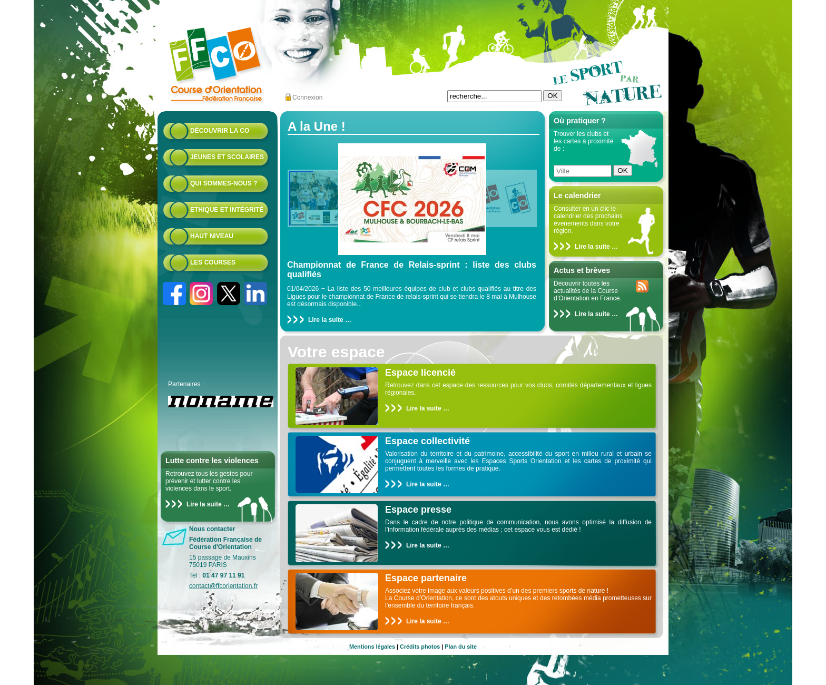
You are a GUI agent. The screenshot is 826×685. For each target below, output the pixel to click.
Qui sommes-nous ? (223, 183)
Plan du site (461, 646)
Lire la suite (204, 504)
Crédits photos (420, 646)
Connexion (307, 97)
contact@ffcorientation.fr (223, 586)
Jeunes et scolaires (227, 157)
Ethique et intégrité (226, 209)
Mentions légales (372, 646)
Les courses (212, 262)
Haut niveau (211, 236)
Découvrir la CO (219, 130)
